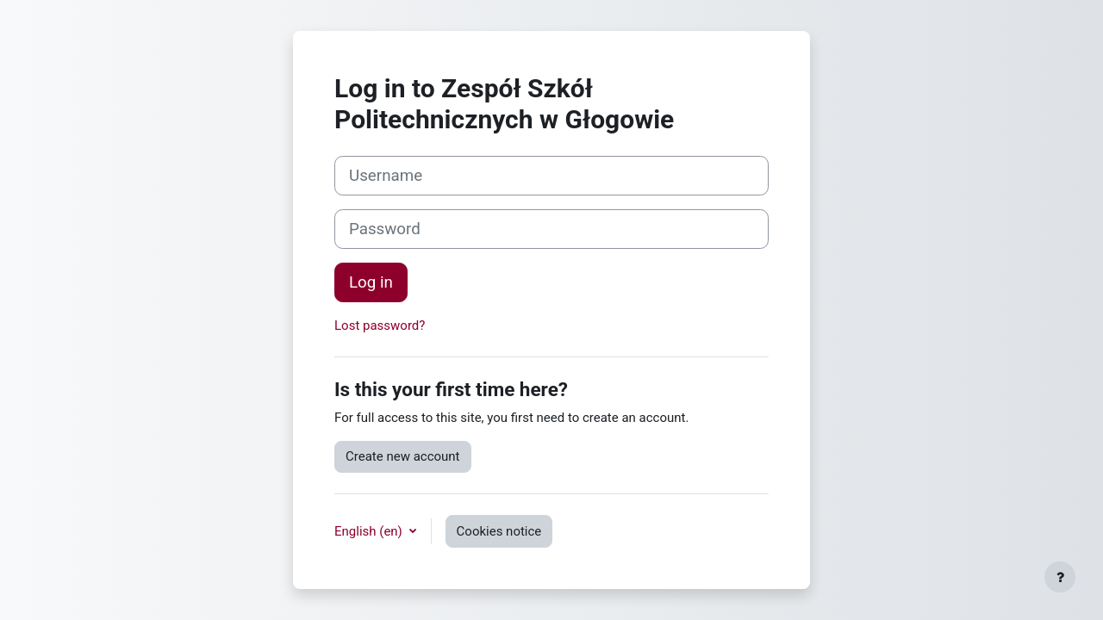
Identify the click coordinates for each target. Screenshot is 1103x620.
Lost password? (379, 325)
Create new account (403, 456)
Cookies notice (499, 531)
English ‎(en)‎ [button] (370, 531)
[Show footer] (1059, 576)
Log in (371, 282)
